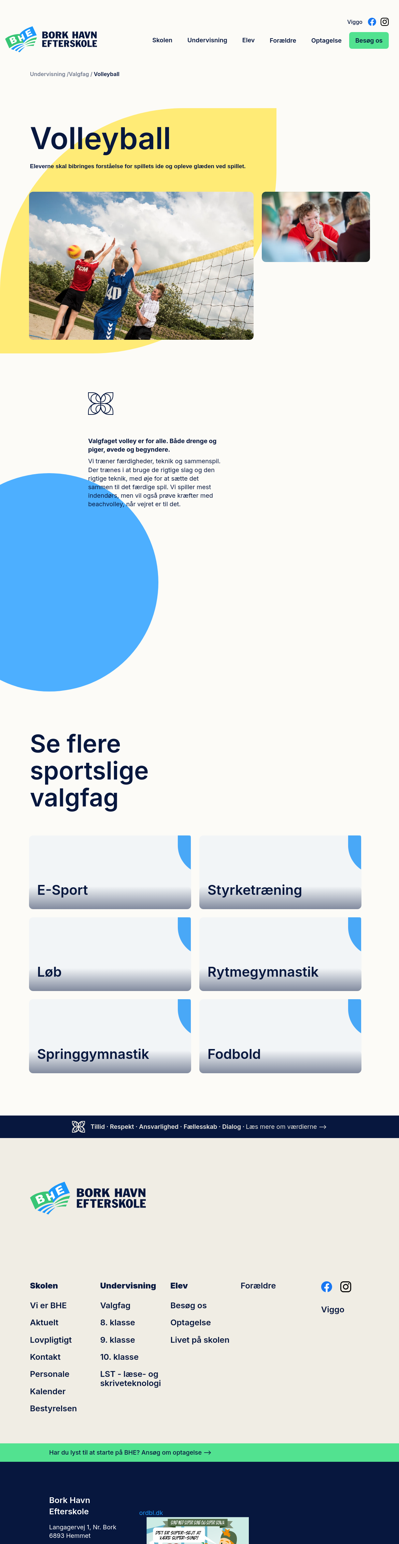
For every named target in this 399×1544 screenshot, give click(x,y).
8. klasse (117, 1191)
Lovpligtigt (51, 1209)
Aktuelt (44, 1191)
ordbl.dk (151, 1381)
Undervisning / (49, 74)
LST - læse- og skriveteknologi (130, 1248)
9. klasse (117, 1209)
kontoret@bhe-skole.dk (83, 1427)
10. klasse (119, 1226)
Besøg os (369, 40)
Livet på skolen (199, 1209)
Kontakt (45, 1226)
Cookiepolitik (158, 1506)
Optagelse (326, 40)
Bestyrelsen (53, 1277)
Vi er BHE (48, 1174)
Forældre (283, 40)
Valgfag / (80, 74)
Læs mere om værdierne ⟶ (286, 995)
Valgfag (115, 1174)
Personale (50, 1243)
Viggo (354, 21)
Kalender (48, 1260)
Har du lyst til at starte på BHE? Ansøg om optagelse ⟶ (130, 1322)
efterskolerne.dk (162, 1492)
